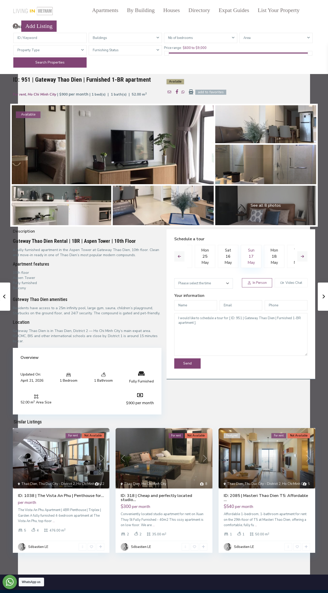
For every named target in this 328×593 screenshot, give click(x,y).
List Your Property (279, 10)
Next (302, 256)
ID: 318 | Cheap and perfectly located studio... (156, 498)
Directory (199, 10)
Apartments (105, 10)
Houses (171, 10)
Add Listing (39, 26)
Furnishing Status (106, 50)
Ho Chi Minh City (42, 94)
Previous (179, 256)
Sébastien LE (38, 547)
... (54, 521)
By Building (141, 10)
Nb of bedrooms (180, 38)
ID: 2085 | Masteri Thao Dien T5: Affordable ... (266, 498)
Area (247, 38)
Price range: (173, 48)
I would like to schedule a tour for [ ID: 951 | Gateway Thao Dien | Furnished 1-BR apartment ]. (241, 334)
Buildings (100, 38)
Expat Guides (234, 10)
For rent (19, 94)
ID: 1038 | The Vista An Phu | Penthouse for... (61, 495)
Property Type (28, 50)
